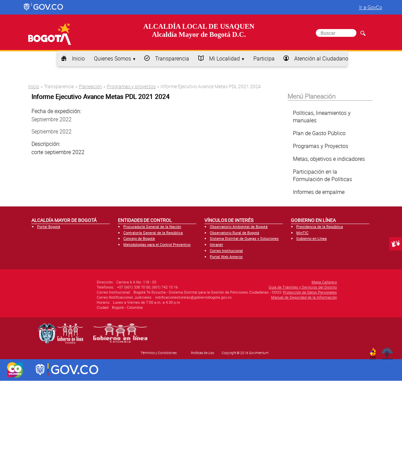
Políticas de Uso (202, 352)
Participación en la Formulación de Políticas (322, 175)
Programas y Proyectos (320, 146)
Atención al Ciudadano (321, 58)
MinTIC (302, 232)
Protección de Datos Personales (274, 292)
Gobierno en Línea (311, 238)
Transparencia (172, 58)
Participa (264, 58)
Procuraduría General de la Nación (152, 226)
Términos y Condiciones (159, 352)
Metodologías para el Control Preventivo (157, 244)
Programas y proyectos (131, 86)
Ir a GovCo (370, 7)
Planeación (90, 86)
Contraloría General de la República (153, 232)
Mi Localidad (224, 58)
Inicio (78, 58)
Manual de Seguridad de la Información (268, 297)
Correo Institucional (226, 250)
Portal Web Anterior (226, 256)
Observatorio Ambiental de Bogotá (239, 226)
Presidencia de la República (319, 226)
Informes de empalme (319, 192)
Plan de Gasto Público (319, 133)
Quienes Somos (112, 58)
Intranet (216, 244)
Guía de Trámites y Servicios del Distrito (267, 287)
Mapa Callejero (288, 281)
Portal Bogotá (48, 226)
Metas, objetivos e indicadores (329, 159)
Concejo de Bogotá (139, 238)
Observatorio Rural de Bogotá (234, 232)
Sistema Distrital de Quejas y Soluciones (244, 238)
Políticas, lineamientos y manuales (322, 116)
